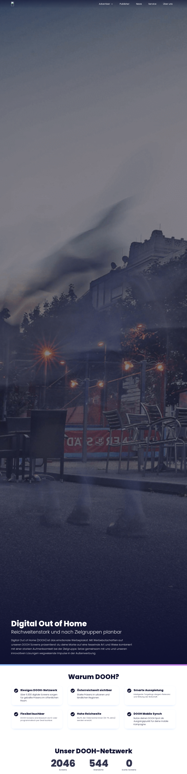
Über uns (168, 4)
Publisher (124, 4)
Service (152, 4)
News (139, 4)
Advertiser (104, 4)
